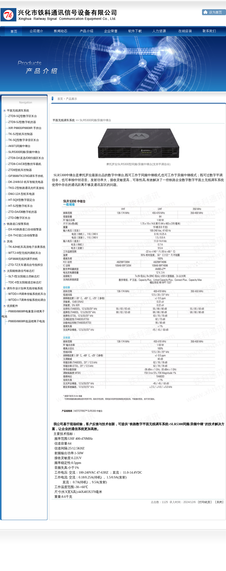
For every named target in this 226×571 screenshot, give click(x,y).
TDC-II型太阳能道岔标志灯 (24, 282)
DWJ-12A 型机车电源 (21, 194)
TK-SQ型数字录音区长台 (23, 140)
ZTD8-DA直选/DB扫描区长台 (26, 158)
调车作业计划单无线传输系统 (25, 288)
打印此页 (204, 502)
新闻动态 (60, 31)
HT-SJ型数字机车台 (20, 206)
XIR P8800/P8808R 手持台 (25, 128)
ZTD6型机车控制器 (20, 170)
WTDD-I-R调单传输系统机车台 (27, 294)
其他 (9, 241)
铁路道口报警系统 (18, 223)
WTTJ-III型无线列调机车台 (24, 253)
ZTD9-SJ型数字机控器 (22, 122)
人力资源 (159, 31)
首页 (16, 31)
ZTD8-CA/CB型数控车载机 (24, 164)
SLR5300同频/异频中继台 (24, 152)
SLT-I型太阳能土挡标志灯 (24, 276)
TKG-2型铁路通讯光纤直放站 (26, 188)
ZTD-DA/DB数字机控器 (22, 212)
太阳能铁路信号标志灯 (21, 270)
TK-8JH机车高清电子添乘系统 (26, 247)
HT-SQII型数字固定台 (21, 200)
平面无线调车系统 (18, 110)
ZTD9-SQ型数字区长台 (22, 116)
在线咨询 (184, 31)
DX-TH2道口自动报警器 (23, 235)
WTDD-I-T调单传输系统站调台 (27, 300)
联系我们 (209, 31)
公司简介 (35, 31)
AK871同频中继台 (19, 146)
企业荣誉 (110, 31)
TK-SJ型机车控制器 (20, 134)
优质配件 (12, 305)
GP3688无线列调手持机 (23, 259)
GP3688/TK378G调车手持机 (25, 176)
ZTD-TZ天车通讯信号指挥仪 (25, 264)
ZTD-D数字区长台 (19, 218)
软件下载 (134, 31)
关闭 (219, 502)
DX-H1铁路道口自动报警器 (25, 229)
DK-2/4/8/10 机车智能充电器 (25, 182)
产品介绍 (85, 31)
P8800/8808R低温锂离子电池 (26, 321)
